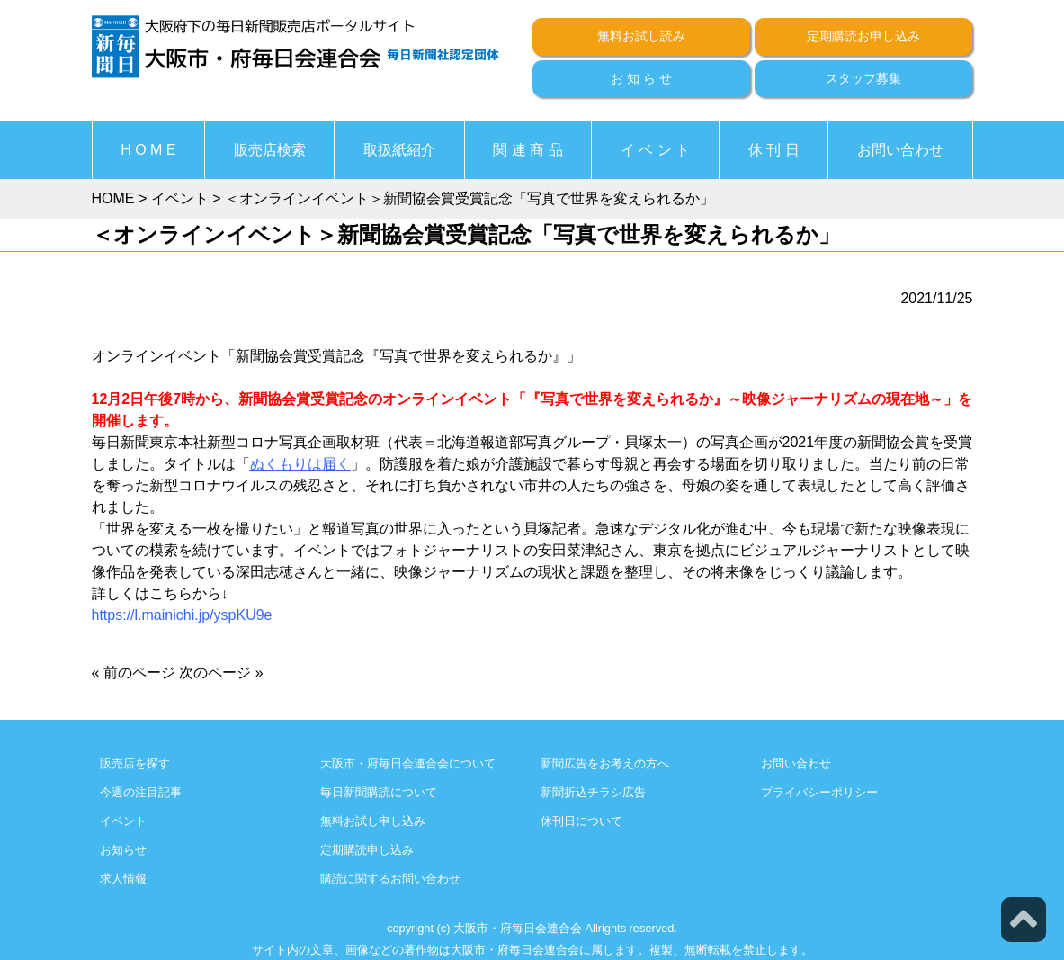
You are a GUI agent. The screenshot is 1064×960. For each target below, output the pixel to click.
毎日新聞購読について (378, 792)
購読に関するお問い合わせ (390, 878)
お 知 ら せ (641, 78)
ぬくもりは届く (300, 463)
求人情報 (123, 878)
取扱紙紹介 (399, 149)
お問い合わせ (900, 149)
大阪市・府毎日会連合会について (408, 763)
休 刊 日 (774, 149)
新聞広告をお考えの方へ (605, 763)
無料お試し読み (641, 36)
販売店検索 (270, 149)
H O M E (148, 149)
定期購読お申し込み (863, 36)
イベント (123, 821)
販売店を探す (135, 763)
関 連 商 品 (527, 149)
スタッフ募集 (863, 78)
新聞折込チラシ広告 (593, 792)
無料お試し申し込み (372, 821)
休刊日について (581, 821)
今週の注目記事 (141, 792)
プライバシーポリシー (819, 792)
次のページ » (221, 672)
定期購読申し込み (367, 850)
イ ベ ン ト (655, 149)
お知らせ (123, 850)
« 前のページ (133, 672)
